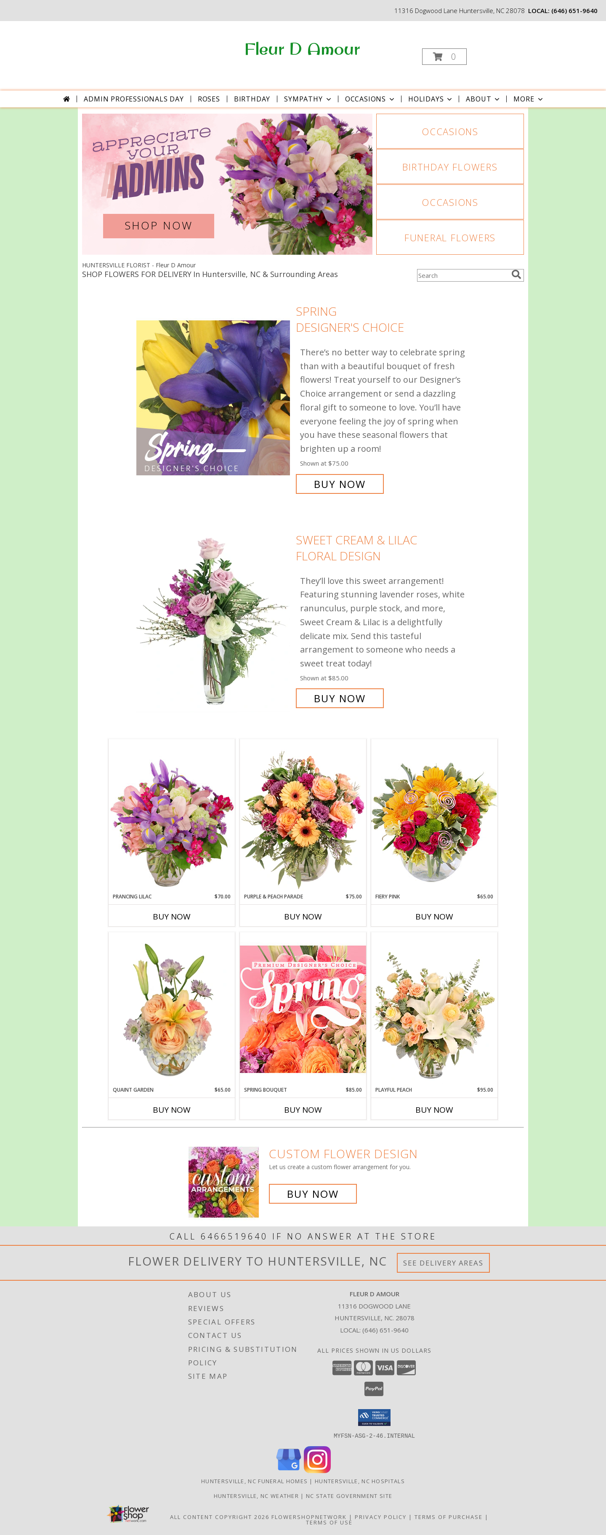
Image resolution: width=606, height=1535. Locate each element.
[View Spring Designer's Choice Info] (214, 398)
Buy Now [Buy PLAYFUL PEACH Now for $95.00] (434, 1109)
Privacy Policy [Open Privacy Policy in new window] (381, 1516)
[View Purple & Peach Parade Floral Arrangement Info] (303, 816)
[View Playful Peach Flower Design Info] (434, 1009)
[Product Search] (462, 275)
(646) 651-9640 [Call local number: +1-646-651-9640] (574, 10)
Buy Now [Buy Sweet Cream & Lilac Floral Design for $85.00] (340, 698)
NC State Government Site (349, 1495)
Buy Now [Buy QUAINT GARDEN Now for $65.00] (172, 1109)
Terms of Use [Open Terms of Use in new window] (329, 1522)
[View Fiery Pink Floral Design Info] (434, 815)
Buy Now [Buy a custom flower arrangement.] (313, 1194)
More (528, 99)
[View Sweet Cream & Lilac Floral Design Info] (214, 619)
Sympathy (308, 99)
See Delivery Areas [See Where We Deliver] (443, 1263)
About (483, 99)
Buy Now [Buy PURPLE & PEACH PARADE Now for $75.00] (303, 916)
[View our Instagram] (317, 1470)
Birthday (252, 99)
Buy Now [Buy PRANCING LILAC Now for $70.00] (172, 916)
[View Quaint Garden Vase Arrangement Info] (172, 1009)
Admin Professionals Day (133, 99)
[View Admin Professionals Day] (227, 184)
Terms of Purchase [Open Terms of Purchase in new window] (449, 1516)
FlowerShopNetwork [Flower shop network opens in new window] (309, 1516)
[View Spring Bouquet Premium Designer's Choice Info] (303, 1009)
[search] (516, 274)
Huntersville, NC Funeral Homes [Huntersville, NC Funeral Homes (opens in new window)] (254, 1480)
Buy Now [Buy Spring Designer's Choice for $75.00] (340, 484)
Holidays (431, 99)
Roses (209, 99)
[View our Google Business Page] (288, 1470)
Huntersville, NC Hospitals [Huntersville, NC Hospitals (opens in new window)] (360, 1480)
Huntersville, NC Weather (256, 1495)
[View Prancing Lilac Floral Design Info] (172, 816)
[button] (444, 56)
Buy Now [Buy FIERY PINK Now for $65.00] (434, 916)
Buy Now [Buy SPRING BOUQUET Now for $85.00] (303, 1109)
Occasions (370, 99)
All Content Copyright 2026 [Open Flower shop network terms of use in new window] (219, 1516)
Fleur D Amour (302, 48)
